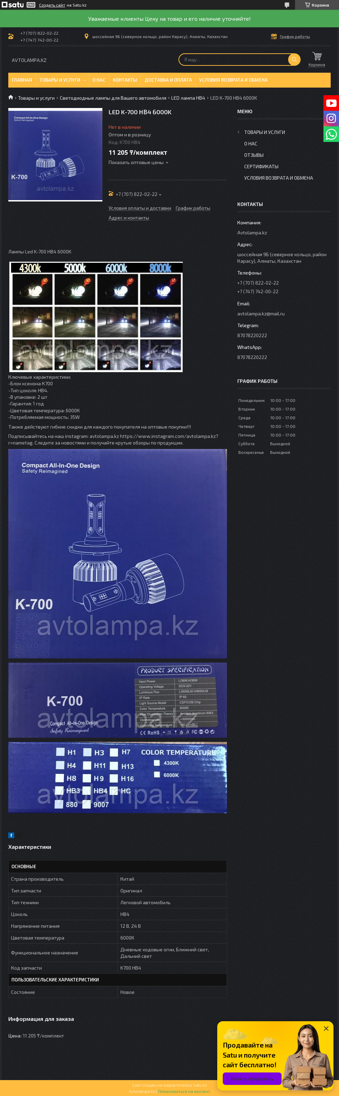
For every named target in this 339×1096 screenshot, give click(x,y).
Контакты (125, 80)
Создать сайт (52, 4)
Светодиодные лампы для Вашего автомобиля (113, 98)
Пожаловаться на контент (184, 1091)
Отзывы (254, 155)
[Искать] (294, 59)
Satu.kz (200, 1084)
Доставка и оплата (168, 80)
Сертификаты (261, 166)
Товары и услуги (59, 80)
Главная (22, 80)
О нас (99, 80)
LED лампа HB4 (188, 98)
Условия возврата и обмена (233, 80)
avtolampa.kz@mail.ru (261, 313)
